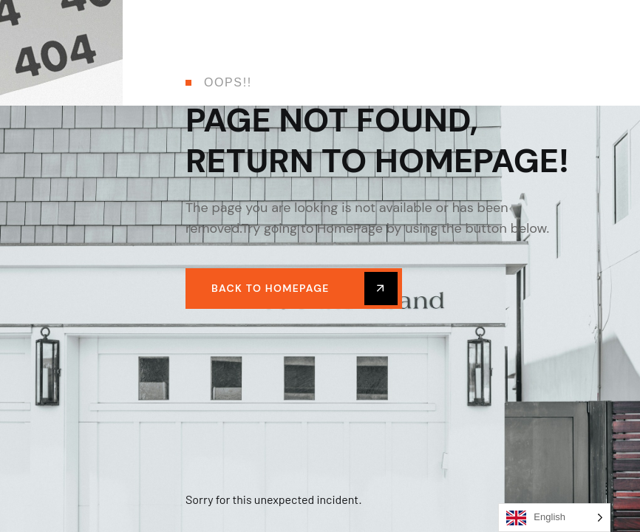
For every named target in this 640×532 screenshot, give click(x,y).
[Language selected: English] (554, 517)
